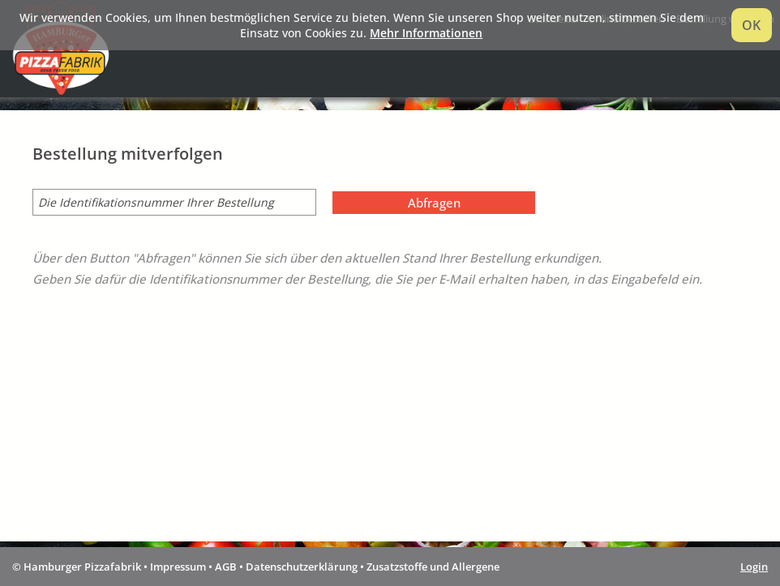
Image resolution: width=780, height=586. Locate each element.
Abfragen (434, 203)
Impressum (178, 566)
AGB (226, 566)
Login (754, 566)
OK (751, 25)
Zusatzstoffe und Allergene (432, 566)
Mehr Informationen (426, 33)
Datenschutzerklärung (302, 566)
